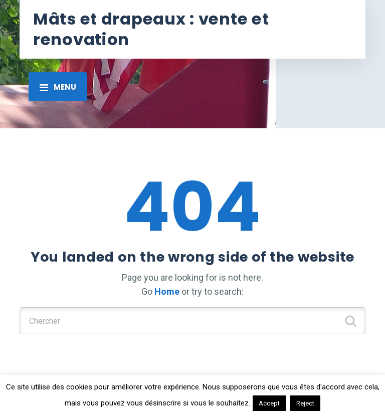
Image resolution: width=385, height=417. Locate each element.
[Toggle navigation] (58, 86)
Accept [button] (269, 403)
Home (166, 291)
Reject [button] (305, 403)
